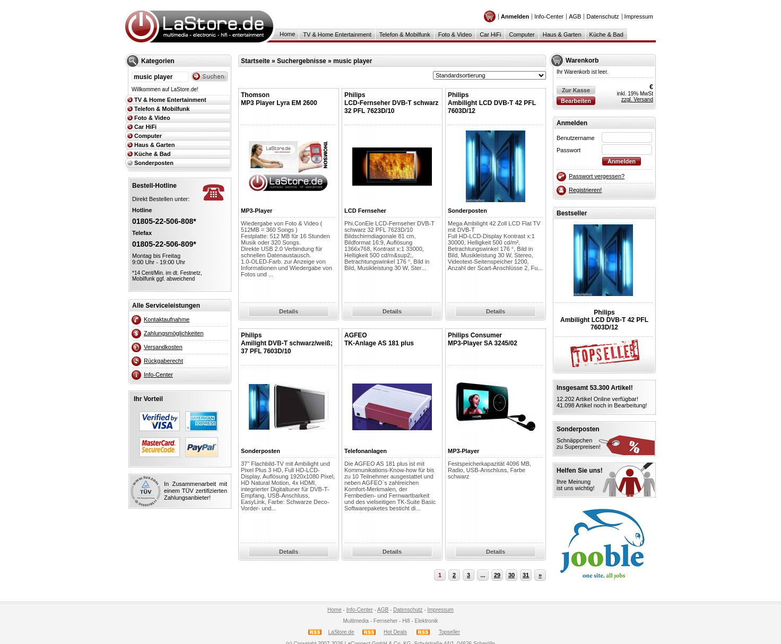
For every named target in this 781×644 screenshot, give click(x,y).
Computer (521, 34)
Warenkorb (582, 60)
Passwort (568, 150)
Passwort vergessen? (596, 176)
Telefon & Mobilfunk (404, 34)
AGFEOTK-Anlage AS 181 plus (379, 339)
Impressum (638, 16)
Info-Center (548, 16)
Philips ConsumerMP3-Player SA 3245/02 (482, 339)
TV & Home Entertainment (337, 34)
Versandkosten (163, 347)
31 (526, 575)
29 (497, 575)
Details (288, 311)
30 (511, 575)
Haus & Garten (562, 34)
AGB (575, 16)
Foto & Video (455, 34)
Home (287, 34)
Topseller (449, 632)
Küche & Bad (606, 34)
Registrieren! (585, 190)
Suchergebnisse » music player (324, 61)
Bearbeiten (576, 101)
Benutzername (576, 138)
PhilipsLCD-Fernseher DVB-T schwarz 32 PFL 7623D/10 (391, 103)
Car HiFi (490, 34)
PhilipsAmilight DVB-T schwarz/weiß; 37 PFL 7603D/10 (287, 343)
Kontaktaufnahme (166, 319)
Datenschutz (602, 16)
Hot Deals (395, 632)
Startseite (255, 61)
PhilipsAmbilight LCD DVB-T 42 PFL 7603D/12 (492, 103)
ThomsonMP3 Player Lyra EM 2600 (279, 99)
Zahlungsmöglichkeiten (174, 333)
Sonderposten (153, 163)
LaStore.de (341, 632)
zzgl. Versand (637, 99)
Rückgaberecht (163, 361)
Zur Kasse (576, 90)
